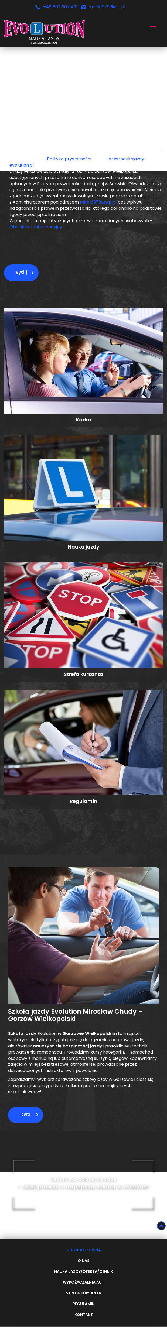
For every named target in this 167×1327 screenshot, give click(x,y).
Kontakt (83, 1315)
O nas (84, 1261)
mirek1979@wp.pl (106, 7)
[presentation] (37, 250)
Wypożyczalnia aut (83, 1282)
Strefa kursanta (83, 1293)
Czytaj (25, 1115)
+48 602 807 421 (60, 7)
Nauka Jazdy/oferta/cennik (83, 1272)
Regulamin (84, 1304)
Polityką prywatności (69, 159)
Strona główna (83, 1250)
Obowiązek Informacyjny (35, 227)
